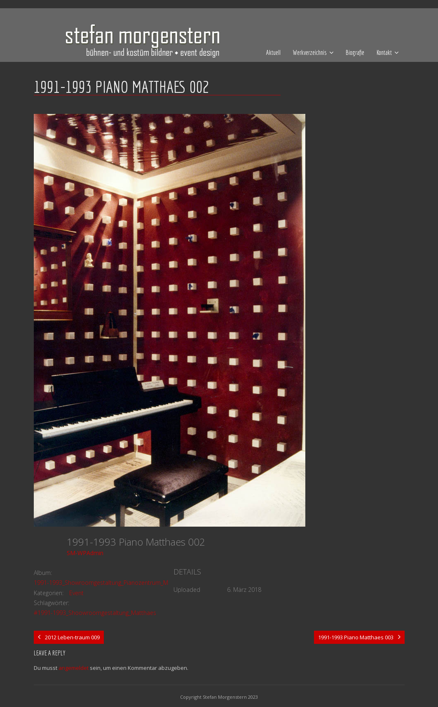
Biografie (355, 52)
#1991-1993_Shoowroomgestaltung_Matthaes (95, 613)
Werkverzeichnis (310, 52)
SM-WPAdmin (85, 553)
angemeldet (74, 668)
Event (76, 593)
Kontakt (384, 52)
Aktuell (273, 52)
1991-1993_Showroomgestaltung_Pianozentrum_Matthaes (111, 582)
